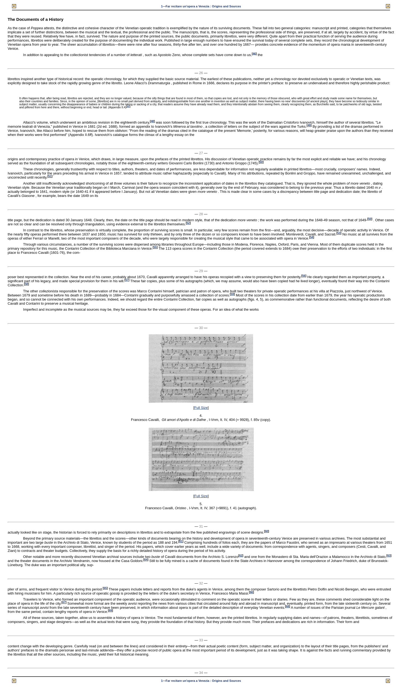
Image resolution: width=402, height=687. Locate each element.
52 (188, 223)
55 (155, 247)
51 (49, 176)
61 (180, 541)
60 (266, 531)
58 (26, 284)
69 (110, 610)
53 (338, 233)
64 (145, 559)
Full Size (201, 408)
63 (389, 555)
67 (63, 602)
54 (311, 237)
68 (287, 606)
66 (251, 592)
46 (254, 53)
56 (303, 275)
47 (128, 106)
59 (232, 294)
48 (152, 121)
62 (240, 555)
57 (126, 279)
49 (308, 125)
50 (261, 162)
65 (105, 588)
